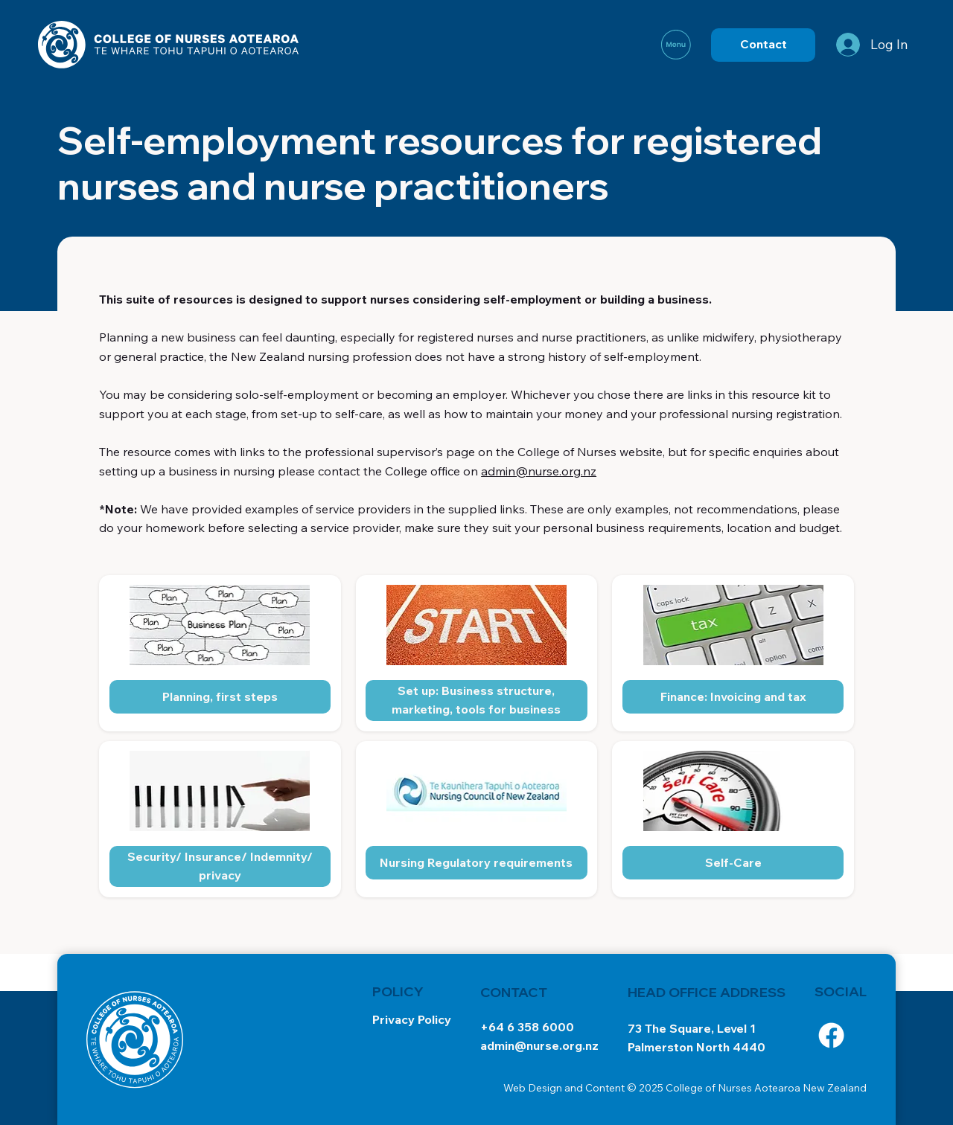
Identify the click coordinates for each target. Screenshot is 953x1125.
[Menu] (676, 44)
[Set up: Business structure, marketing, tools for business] (476, 700)
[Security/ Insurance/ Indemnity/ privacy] (220, 866)
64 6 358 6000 (531, 1026)
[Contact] (763, 45)
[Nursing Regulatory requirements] (476, 862)
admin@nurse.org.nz (538, 471)
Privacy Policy (411, 1019)
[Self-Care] (733, 862)
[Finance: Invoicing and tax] (733, 697)
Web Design (532, 1087)
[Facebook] (831, 1035)
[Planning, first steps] (220, 697)
